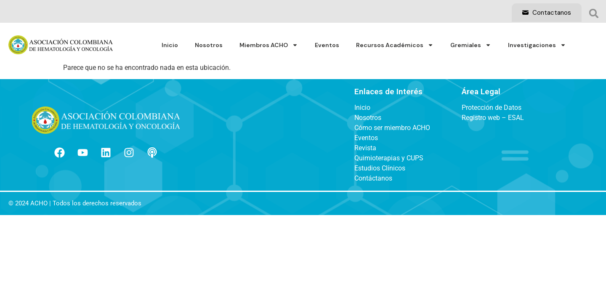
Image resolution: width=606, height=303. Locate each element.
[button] (594, 13)
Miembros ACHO (268, 45)
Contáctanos (373, 178)
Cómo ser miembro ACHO (392, 128)
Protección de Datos (491, 108)
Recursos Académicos (394, 45)
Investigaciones (537, 45)
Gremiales (470, 45)
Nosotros (209, 45)
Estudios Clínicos (379, 168)
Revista (365, 148)
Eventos (327, 45)
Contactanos (546, 12)
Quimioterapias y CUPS (388, 158)
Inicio (170, 45)
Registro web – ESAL (493, 118)
